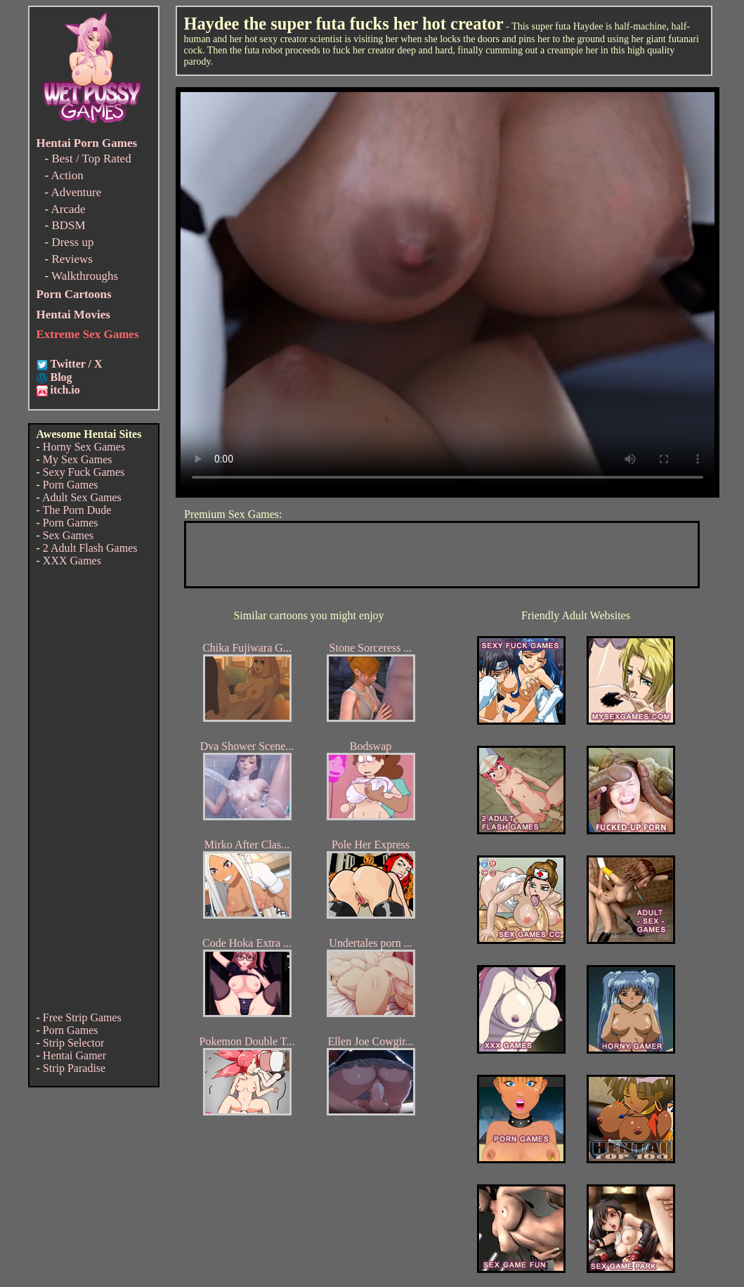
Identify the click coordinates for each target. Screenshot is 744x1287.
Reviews (72, 259)
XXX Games (72, 561)
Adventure (76, 192)
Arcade (68, 209)
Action (67, 175)
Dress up (72, 242)
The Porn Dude (77, 510)
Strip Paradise (74, 1068)
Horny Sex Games (84, 447)
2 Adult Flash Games (90, 548)
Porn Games (70, 485)
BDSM (68, 225)
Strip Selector (74, 1043)
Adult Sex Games (82, 497)
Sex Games (68, 535)
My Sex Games (77, 459)
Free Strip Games (82, 1017)
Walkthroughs (84, 276)
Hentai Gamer (74, 1055)
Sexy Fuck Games (83, 472)
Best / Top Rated (91, 158)
